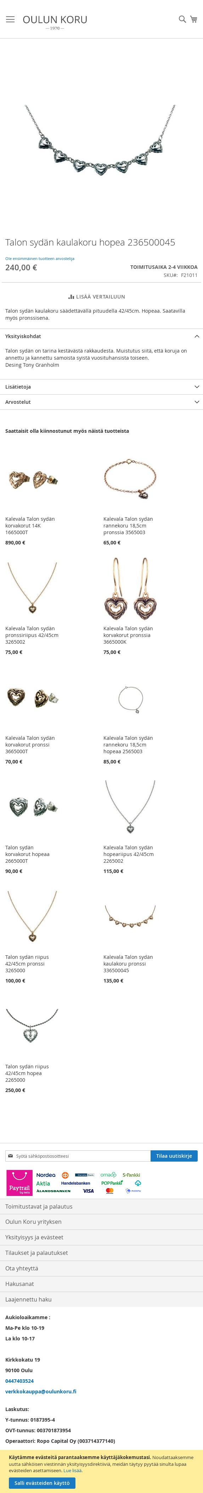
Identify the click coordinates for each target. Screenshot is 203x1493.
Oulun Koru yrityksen (33, 1222)
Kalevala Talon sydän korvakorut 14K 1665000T (30, 525)
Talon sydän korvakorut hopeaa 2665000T (27, 854)
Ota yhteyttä (21, 1268)
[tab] (101, 336)
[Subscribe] (174, 1156)
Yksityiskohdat (23, 336)
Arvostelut (18, 402)
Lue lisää (72, 1470)
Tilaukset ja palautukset (36, 1253)
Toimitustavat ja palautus (39, 1206)
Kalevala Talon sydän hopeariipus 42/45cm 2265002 (128, 854)
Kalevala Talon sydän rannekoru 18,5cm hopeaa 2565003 (128, 744)
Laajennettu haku (28, 1299)
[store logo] (54, 23)
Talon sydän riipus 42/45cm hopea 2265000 (27, 1073)
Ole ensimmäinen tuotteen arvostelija (39, 258)
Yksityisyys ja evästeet (34, 1237)
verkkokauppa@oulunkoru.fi (41, 1391)
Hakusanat (19, 1284)
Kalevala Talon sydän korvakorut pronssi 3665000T (30, 744)
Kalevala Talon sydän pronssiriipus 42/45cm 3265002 (31, 635)
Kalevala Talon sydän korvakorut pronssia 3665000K (128, 635)
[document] (102, 1471)
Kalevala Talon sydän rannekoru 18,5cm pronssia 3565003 (128, 525)
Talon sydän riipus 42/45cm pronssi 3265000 (27, 964)
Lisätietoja (18, 386)
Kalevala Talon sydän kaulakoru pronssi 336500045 (128, 964)
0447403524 (19, 1380)
